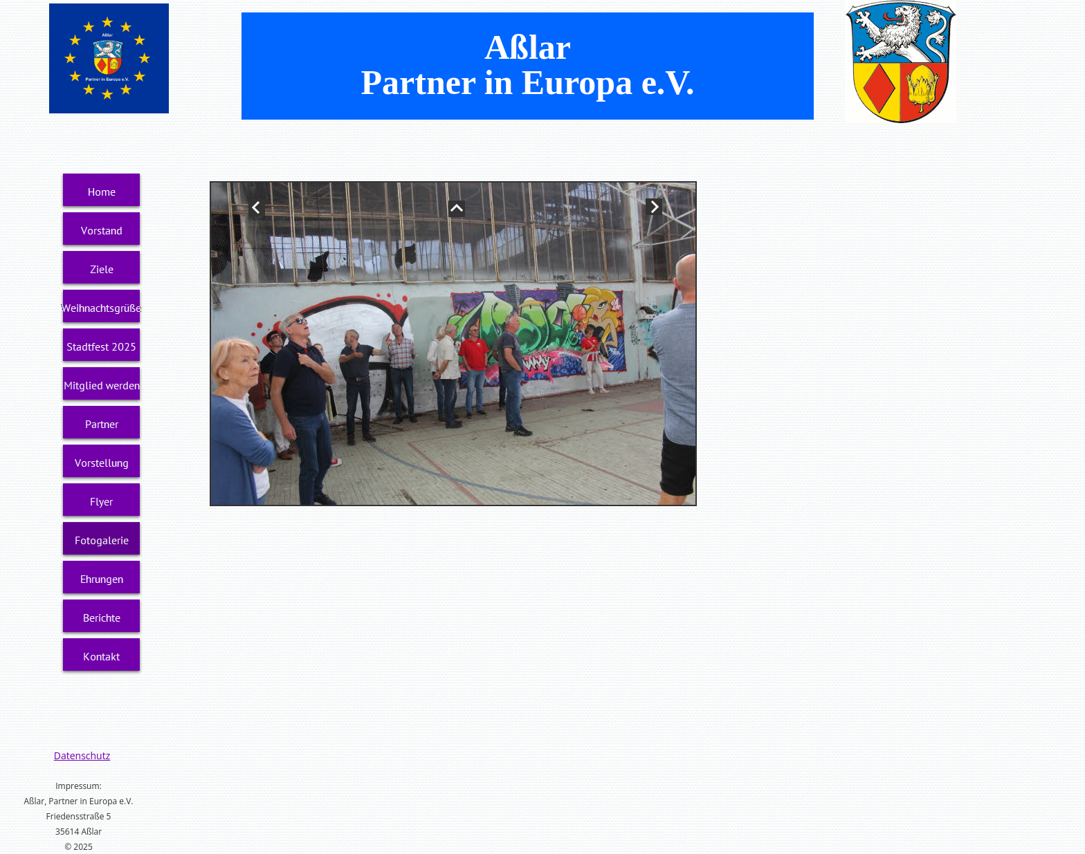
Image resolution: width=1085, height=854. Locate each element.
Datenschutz (82, 755)
